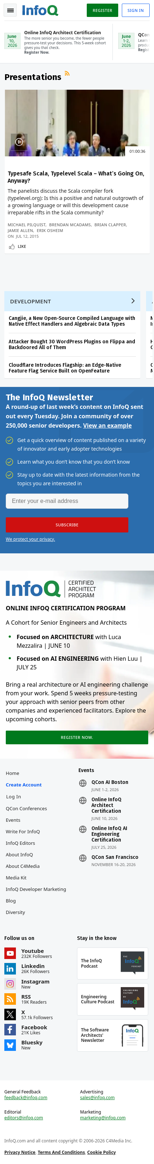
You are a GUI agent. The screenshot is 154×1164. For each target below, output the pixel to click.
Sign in (136, 10)
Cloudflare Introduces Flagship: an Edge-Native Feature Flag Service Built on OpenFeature (65, 368)
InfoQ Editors (20, 843)
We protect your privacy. (30, 539)
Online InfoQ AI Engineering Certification (109, 834)
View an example (107, 425)
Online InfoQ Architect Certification (106, 805)
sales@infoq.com (97, 1098)
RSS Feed (68, 74)
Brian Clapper (110, 224)
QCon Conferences (26, 808)
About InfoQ (19, 854)
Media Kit (16, 877)
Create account (24, 784)
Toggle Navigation (10, 10)
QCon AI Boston (109, 782)
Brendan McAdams (70, 224)
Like (22, 246)
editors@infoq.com (23, 1118)
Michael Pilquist (27, 224)
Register (102, 10)
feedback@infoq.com (25, 1098)
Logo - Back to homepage (40, 9)
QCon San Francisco (114, 857)
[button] (67, 524)
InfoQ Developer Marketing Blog (36, 895)
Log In (13, 796)
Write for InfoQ (23, 831)
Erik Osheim (50, 230)
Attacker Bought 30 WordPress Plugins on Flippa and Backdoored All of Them (72, 345)
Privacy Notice (19, 1152)
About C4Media (23, 866)
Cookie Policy (101, 1152)
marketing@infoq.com (103, 1118)
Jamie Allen (20, 230)
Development (30, 301)
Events (13, 820)
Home (12, 773)
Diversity (15, 912)
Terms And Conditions (61, 1152)
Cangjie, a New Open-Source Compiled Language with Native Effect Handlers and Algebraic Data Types (72, 321)
